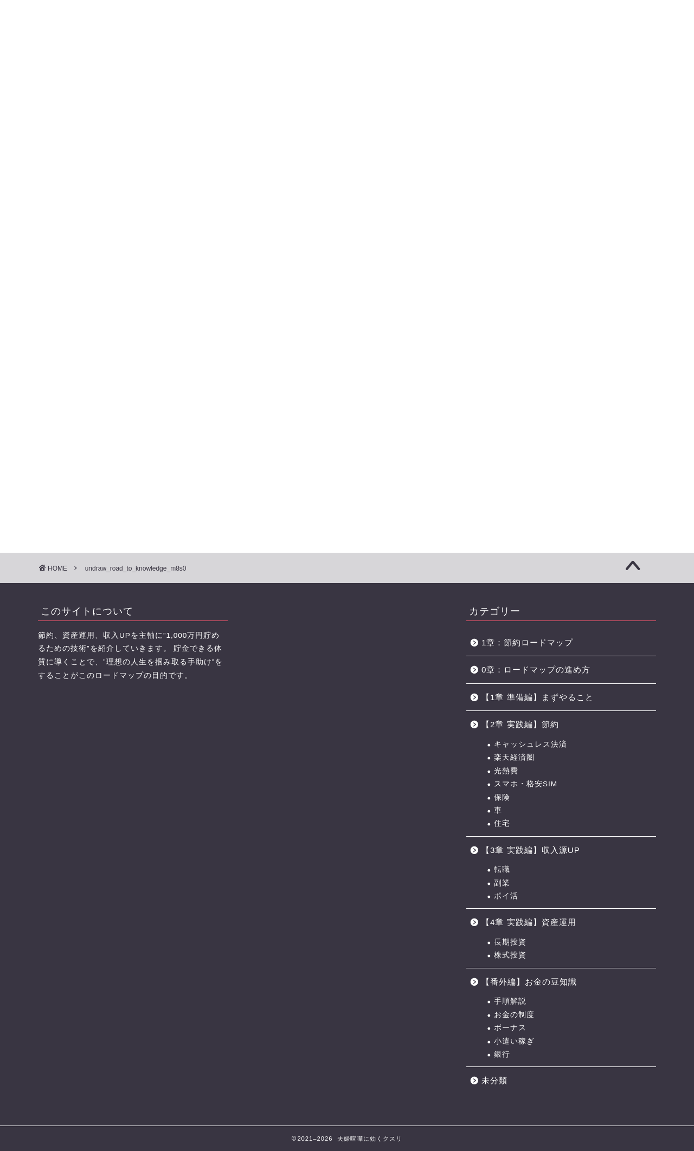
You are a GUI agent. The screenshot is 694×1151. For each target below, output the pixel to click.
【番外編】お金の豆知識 (529, 981)
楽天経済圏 (514, 757)
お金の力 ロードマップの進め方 (452, 75)
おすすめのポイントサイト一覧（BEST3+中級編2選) (534, 75)
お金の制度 (514, 1015)
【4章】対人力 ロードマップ (378, 75)
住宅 (502, 823)
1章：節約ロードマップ (531, 642)
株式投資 (510, 955)
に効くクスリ (347, 27)
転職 (502, 869)
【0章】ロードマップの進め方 (76, 75)
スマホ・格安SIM (525, 784)
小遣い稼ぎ (514, 1041)
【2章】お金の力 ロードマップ (227, 75)
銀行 (502, 1054)
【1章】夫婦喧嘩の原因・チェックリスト (152, 75)
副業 (502, 883)
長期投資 (510, 942)
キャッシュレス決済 (530, 744)
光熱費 (506, 771)
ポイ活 (506, 896)
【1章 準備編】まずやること (537, 697)
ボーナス (510, 1028)
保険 (502, 797)
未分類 (494, 1080)
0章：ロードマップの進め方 (535, 669)
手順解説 (510, 1001)
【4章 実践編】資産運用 (528, 922)
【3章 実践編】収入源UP (530, 850)
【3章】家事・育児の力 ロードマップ (303, 75)
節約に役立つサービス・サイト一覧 (618, 75)
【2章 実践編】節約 (520, 724)
